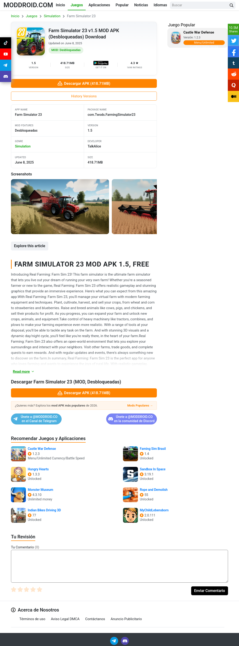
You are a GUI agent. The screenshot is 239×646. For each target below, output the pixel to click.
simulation (23, 146)
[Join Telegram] (114, 641)
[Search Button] (231, 5)
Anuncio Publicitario (126, 619)
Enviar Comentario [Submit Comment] (209, 590)
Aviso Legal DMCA (65, 619)
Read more (24, 371)
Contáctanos (95, 619)
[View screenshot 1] (60, 206)
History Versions (84, 96)
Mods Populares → (140, 405)
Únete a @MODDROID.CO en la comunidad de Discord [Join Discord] (121, 419)
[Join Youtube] (5, 54)
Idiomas (160, 5)
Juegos (76, 5)
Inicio (60, 5)
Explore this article (29, 246)
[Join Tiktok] (5, 42)
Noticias (141, 5)
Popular (122, 5)
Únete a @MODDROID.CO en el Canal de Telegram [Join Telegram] (46, 419)
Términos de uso (32, 619)
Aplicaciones (99, 5)
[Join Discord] (125, 641)
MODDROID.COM (28, 5)
